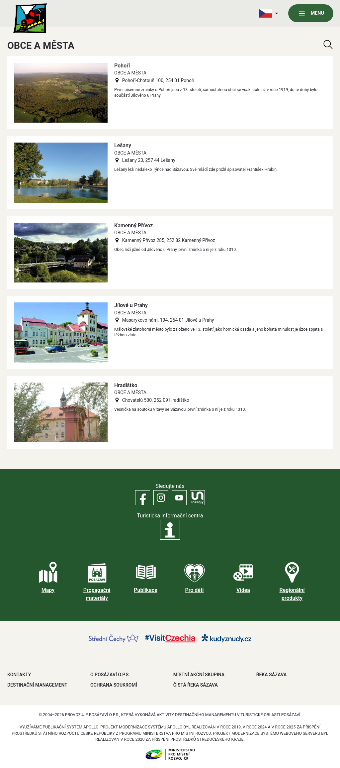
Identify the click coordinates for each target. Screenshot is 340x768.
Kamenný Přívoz (133, 225)
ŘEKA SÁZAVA (271, 674)
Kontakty (19, 674)
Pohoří (122, 65)
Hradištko (125, 385)
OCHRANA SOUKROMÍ (113, 685)
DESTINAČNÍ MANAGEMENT (37, 685)
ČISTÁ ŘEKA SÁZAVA (195, 685)
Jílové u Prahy (131, 305)
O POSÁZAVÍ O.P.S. (110, 674)
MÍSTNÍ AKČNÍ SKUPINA (198, 674)
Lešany (122, 145)
